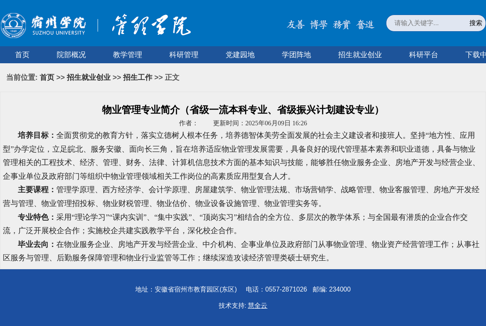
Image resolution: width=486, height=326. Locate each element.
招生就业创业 (360, 55)
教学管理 (127, 55)
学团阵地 (296, 55)
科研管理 (183, 55)
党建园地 (240, 55)
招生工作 (137, 77)
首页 (22, 55)
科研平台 (423, 55)
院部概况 (71, 55)
